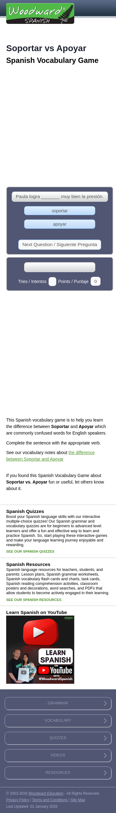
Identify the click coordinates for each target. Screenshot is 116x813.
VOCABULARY (58, 720)
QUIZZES (58, 738)
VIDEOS (58, 755)
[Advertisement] (58, 126)
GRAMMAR (58, 703)
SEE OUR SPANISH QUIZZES (30, 551)
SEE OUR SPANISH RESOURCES (34, 600)
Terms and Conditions (50, 800)
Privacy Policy (17, 800)
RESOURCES (58, 773)
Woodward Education (45, 793)
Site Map (78, 800)
